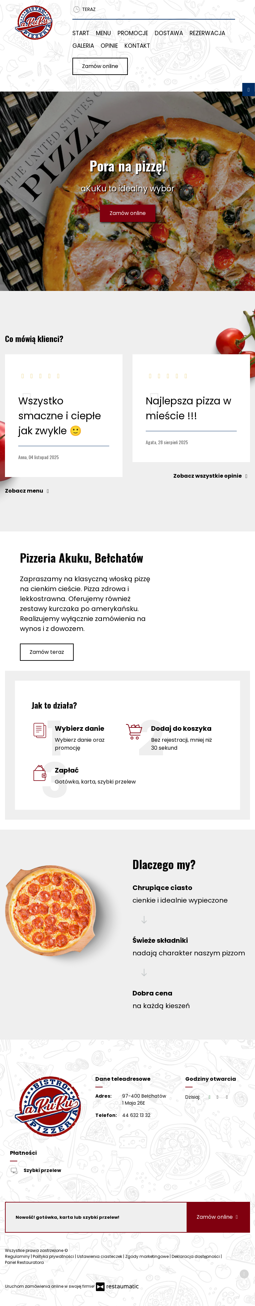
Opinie (109, 46)
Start (80, 33)
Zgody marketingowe (147, 1256)
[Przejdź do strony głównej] (33, 22)
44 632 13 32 (136, 1115)
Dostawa (169, 33)
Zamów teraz (47, 652)
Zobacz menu (28, 491)
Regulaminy (18, 1256)
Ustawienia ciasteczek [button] (100, 1256)
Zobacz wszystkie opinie (211, 476)
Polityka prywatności (54, 1256)
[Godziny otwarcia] (227, 1097)
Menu (103, 33)
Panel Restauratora (24, 1262)
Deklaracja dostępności (196, 1256)
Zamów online (100, 66)
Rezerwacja (207, 33)
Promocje (133, 33)
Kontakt (137, 46)
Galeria (83, 46)
